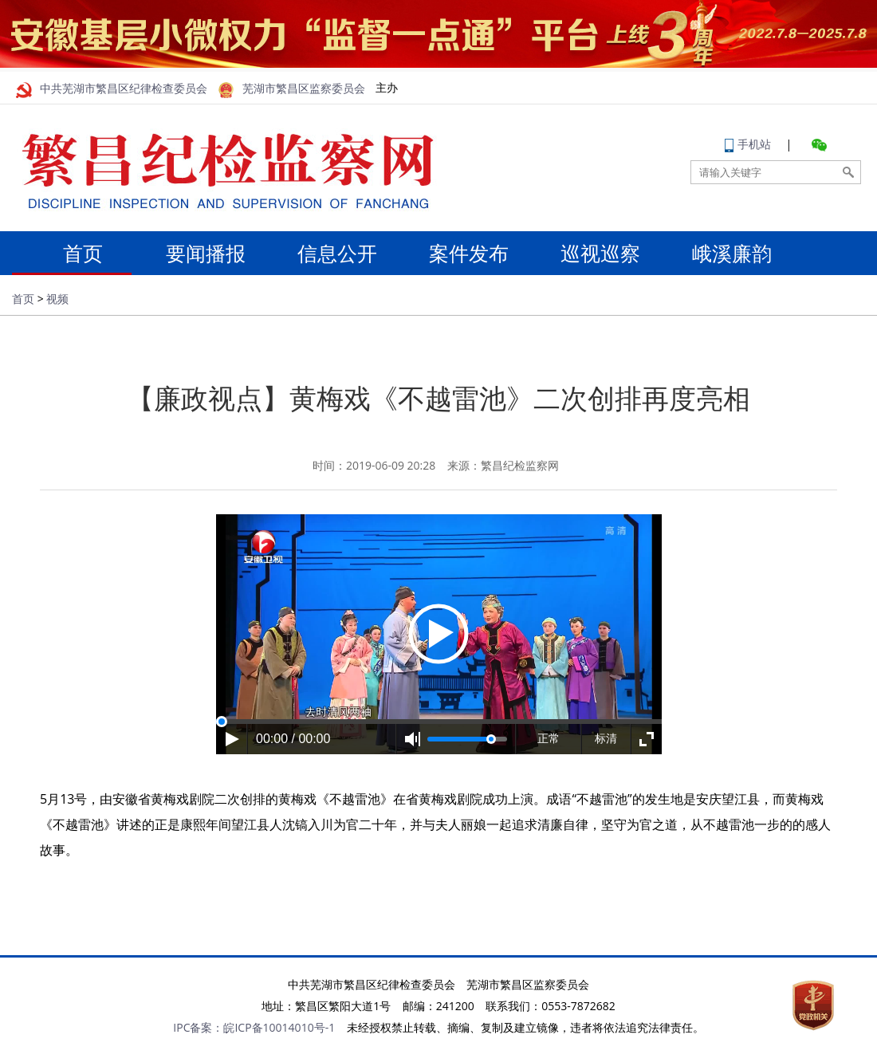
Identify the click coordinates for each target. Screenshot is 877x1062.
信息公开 (337, 252)
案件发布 (469, 252)
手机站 (748, 143)
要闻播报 (206, 252)
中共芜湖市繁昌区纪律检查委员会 (111, 89)
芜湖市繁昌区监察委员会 (291, 89)
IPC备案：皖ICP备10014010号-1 (254, 1027)
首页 (74, 252)
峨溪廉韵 (732, 252)
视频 (57, 298)
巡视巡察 (600, 252)
